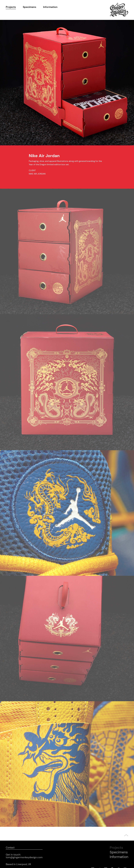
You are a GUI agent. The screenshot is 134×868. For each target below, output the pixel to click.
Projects (11, 7)
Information (50, 7)
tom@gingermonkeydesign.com (24, 857)
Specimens (29, 7)
